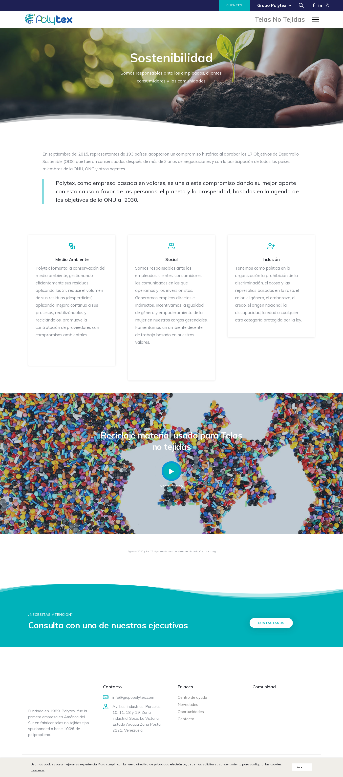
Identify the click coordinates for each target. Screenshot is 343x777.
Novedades (188, 704)
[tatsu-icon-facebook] (314, 5)
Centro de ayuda (192, 697)
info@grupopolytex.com (133, 697)
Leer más (37, 770)
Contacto (186, 718)
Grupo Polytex (271, 5)
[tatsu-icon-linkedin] (320, 5)
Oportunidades (191, 711)
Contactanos (271, 622)
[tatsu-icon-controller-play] (171, 471)
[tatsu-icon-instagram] (327, 5)
